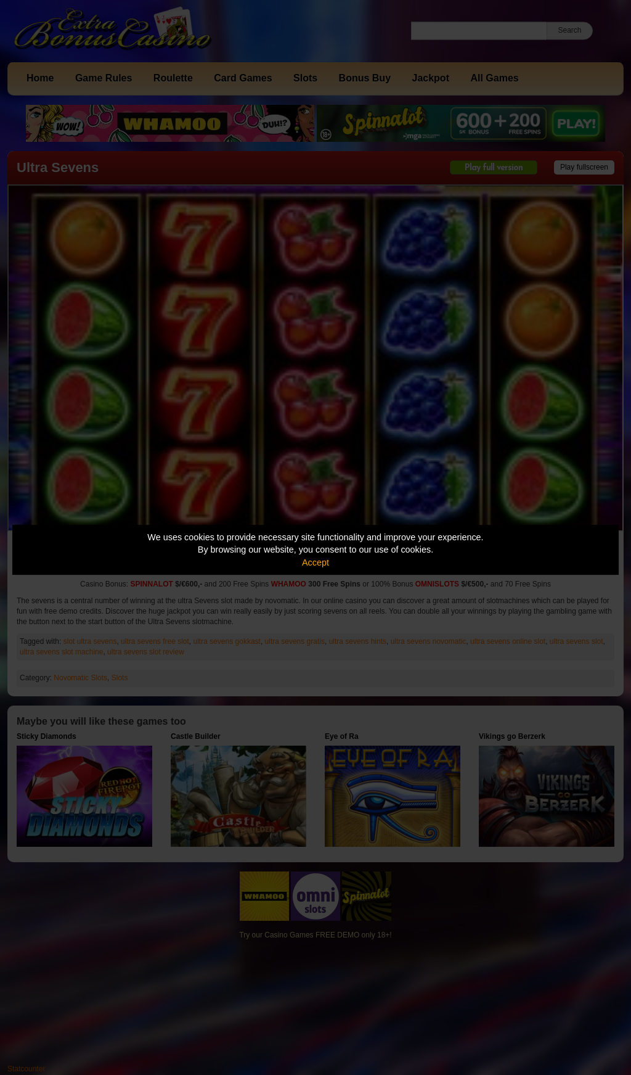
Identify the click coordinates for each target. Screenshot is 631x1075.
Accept (315, 562)
